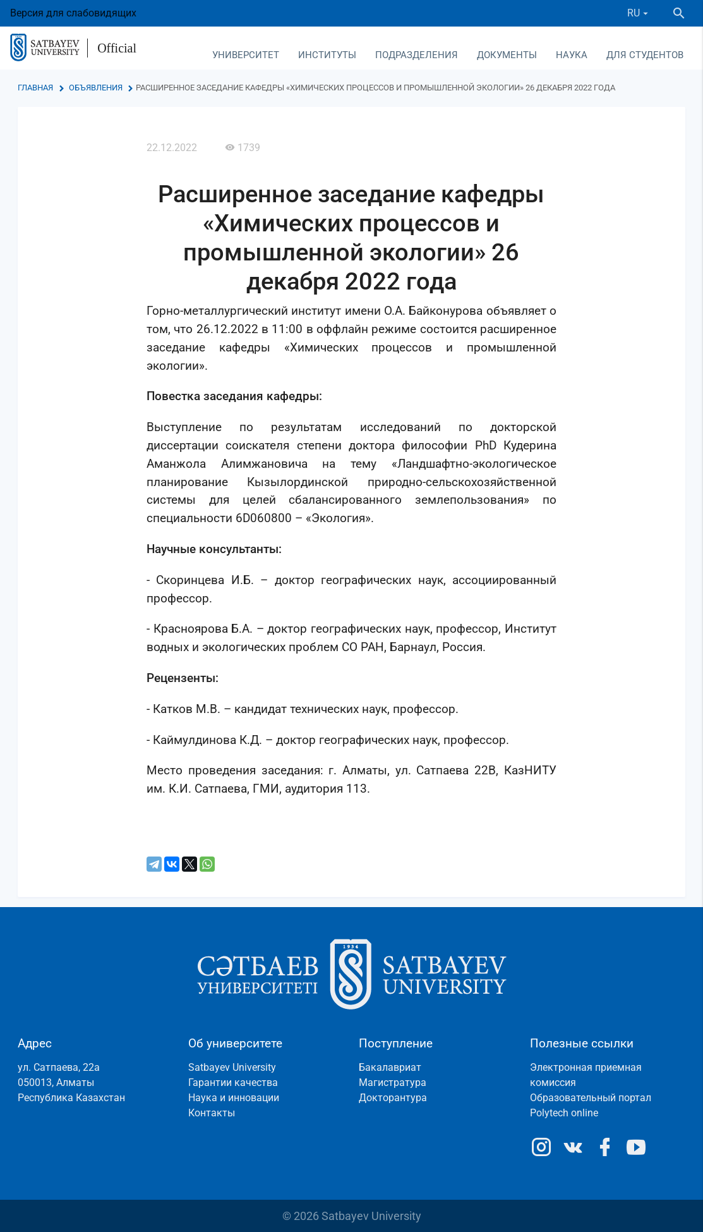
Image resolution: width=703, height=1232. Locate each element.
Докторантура (393, 1098)
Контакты (211, 1113)
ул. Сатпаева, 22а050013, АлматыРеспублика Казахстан (71, 1082)
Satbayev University (232, 1067)
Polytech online (564, 1113)
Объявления (95, 87)
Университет (245, 55)
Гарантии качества (233, 1082)
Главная (35, 87)
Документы (507, 55)
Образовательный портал (590, 1098)
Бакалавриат (390, 1067)
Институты (327, 55)
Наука (571, 55)
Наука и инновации (233, 1098)
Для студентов (644, 55)
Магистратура (392, 1082)
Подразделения (416, 55)
